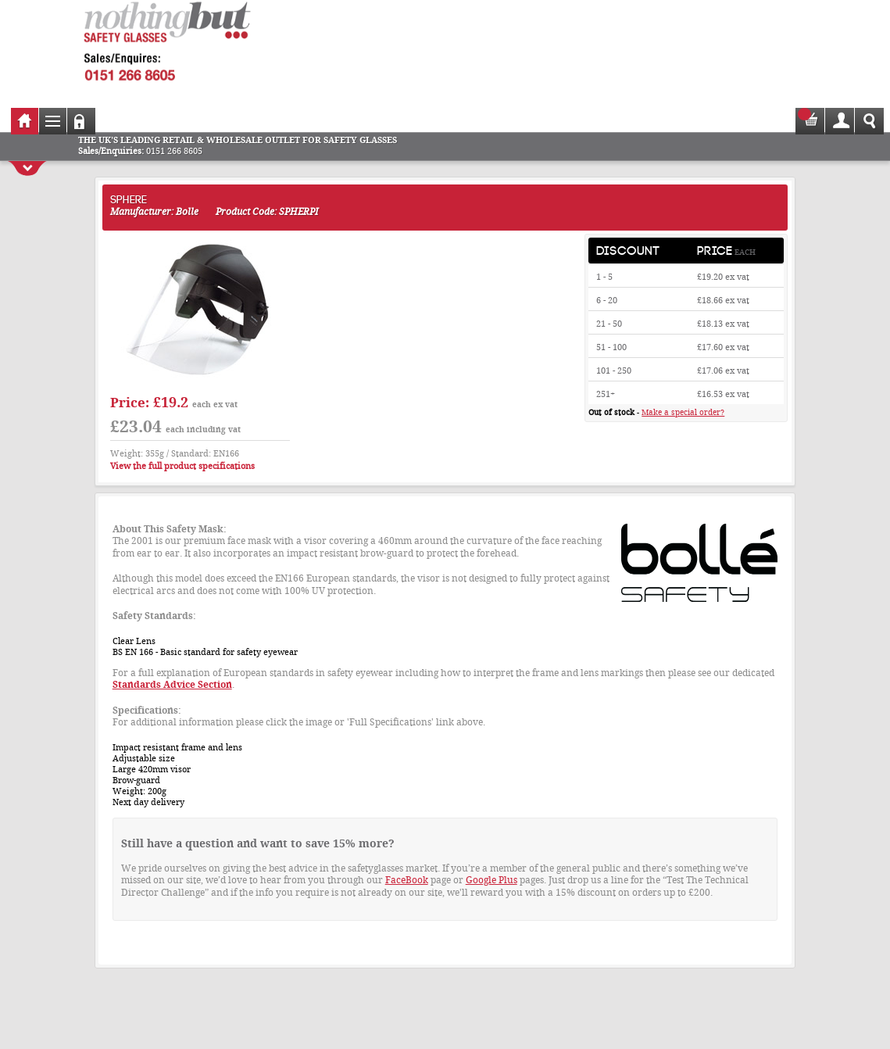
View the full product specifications (182, 466)
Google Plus (491, 880)
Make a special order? (683, 412)
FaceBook (406, 880)
